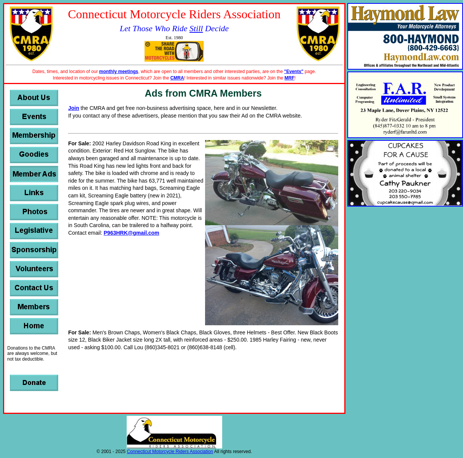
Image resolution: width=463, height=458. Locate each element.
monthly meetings (118, 71)
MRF (289, 78)
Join (73, 108)
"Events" (294, 71)
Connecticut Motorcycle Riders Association (170, 451)
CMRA (177, 78)
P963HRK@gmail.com (131, 233)
